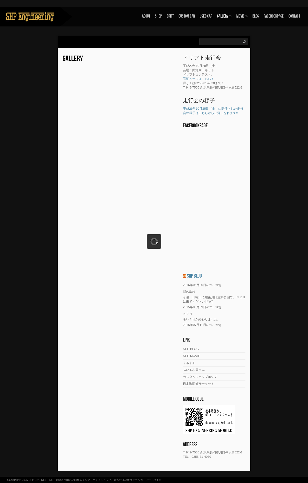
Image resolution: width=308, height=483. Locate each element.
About (146, 16)
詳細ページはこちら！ (198, 79)
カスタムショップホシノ (200, 377)
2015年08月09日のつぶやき (202, 307)
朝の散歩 (189, 291)
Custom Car (187, 16)
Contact (294, 16)
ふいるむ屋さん (194, 370)
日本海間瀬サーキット (198, 384)
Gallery (224, 16)
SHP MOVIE (191, 356)
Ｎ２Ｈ (187, 314)
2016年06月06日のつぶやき (202, 285)
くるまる (189, 363)
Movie (242, 16)
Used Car (206, 16)
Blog (255, 16)
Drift (170, 16)
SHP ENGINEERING (41, 479)
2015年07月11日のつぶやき (202, 325)
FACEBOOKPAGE (274, 16)
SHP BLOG (194, 276)
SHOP (158, 16)
